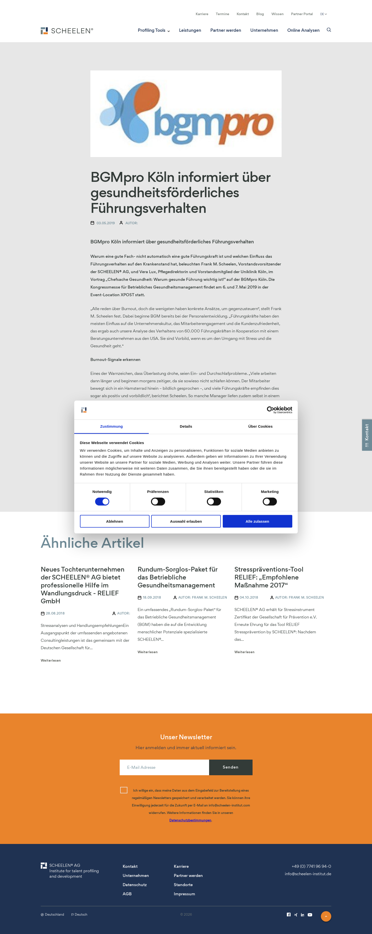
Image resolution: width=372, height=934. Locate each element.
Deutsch (79, 914)
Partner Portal (302, 13)
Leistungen (190, 30)
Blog (260, 13)
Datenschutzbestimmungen (190, 820)
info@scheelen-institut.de (308, 873)
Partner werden (225, 30)
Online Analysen (303, 30)
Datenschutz (135, 885)
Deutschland (52, 914)
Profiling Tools (151, 30)
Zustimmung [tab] (111, 426)
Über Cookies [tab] (260, 426)
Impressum (184, 894)
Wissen (277, 13)
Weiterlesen (51, 660)
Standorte (183, 885)
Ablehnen (114, 521)
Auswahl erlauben (186, 521)
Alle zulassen (257, 521)
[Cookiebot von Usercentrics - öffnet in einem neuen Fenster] (270, 410)
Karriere (202, 13)
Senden (231, 767)
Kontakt (243, 13)
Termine (222, 13)
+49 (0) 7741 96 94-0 (311, 866)
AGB (127, 894)
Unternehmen (264, 30)
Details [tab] (186, 426)
